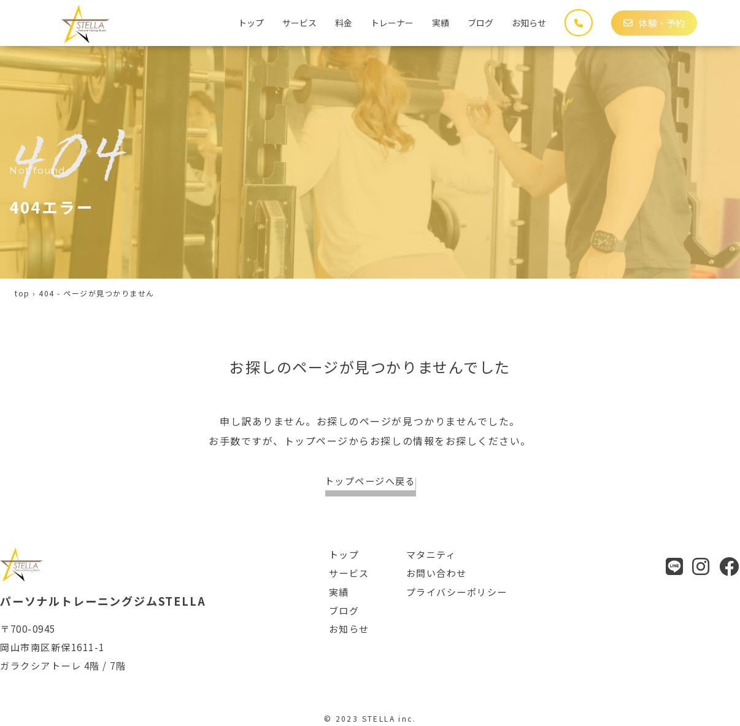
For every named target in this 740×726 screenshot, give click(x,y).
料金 (343, 23)
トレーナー (392, 23)
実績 (440, 23)
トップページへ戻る (370, 480)
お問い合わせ (436, 572)
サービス (299, 23)
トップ (251, 23)
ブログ (480, 23)
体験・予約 (654, 23)
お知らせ (529, 23)
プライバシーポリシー (456, 591)
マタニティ (431, 554)
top (22, 293)
